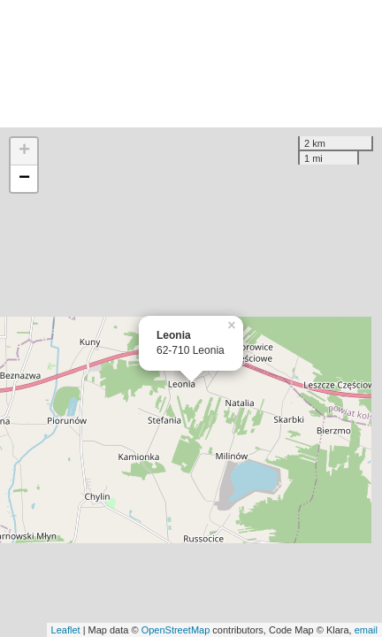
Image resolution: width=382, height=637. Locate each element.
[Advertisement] (191, 63)
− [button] (24, 178)
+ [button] (24, 151)
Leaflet (65, 630)
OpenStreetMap (175, 630)
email (366, 630)
